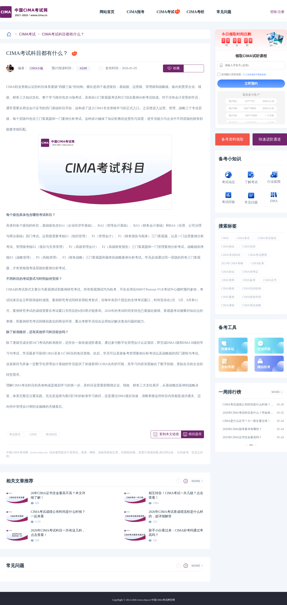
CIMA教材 (228, 288)
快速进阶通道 (270, 139)
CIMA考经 (195, 12)
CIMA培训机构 (251, 288)
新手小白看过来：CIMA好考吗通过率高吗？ (176, 533)
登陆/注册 (277, 12)
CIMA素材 (228, 297)
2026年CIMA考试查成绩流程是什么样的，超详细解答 (176, 514)
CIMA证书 (270, 280)
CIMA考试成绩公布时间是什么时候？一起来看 (58, 514)
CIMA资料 (228, 280)
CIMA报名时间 (251, 297)
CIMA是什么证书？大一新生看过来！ (246, 420)
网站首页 (107, 12)
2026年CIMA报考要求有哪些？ (242, 429)
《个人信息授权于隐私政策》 (254, 74)
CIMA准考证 (250, 271)
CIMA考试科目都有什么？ (61, 34)
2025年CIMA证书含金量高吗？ (242, 437)
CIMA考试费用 (257, 255)
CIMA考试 (165, 12)
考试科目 (51, 434)
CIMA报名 (228, 246)
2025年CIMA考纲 (232, 263)
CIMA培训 (249, 246)
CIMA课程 (228, 305)
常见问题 (223, 12)
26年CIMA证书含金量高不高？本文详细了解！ (58, 495)
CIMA (33, 434)
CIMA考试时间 (230, 255)
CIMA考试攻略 (251, 305)
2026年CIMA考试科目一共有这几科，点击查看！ (58, 533)
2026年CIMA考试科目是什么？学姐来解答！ (249, 412)
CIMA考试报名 (267, 238)
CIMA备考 (249, 280)
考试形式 (14, 434)
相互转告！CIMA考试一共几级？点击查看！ (176, 495)
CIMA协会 (228, 271)
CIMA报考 (135, 12)
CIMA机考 (257, 263)
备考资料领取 (232, 139)
